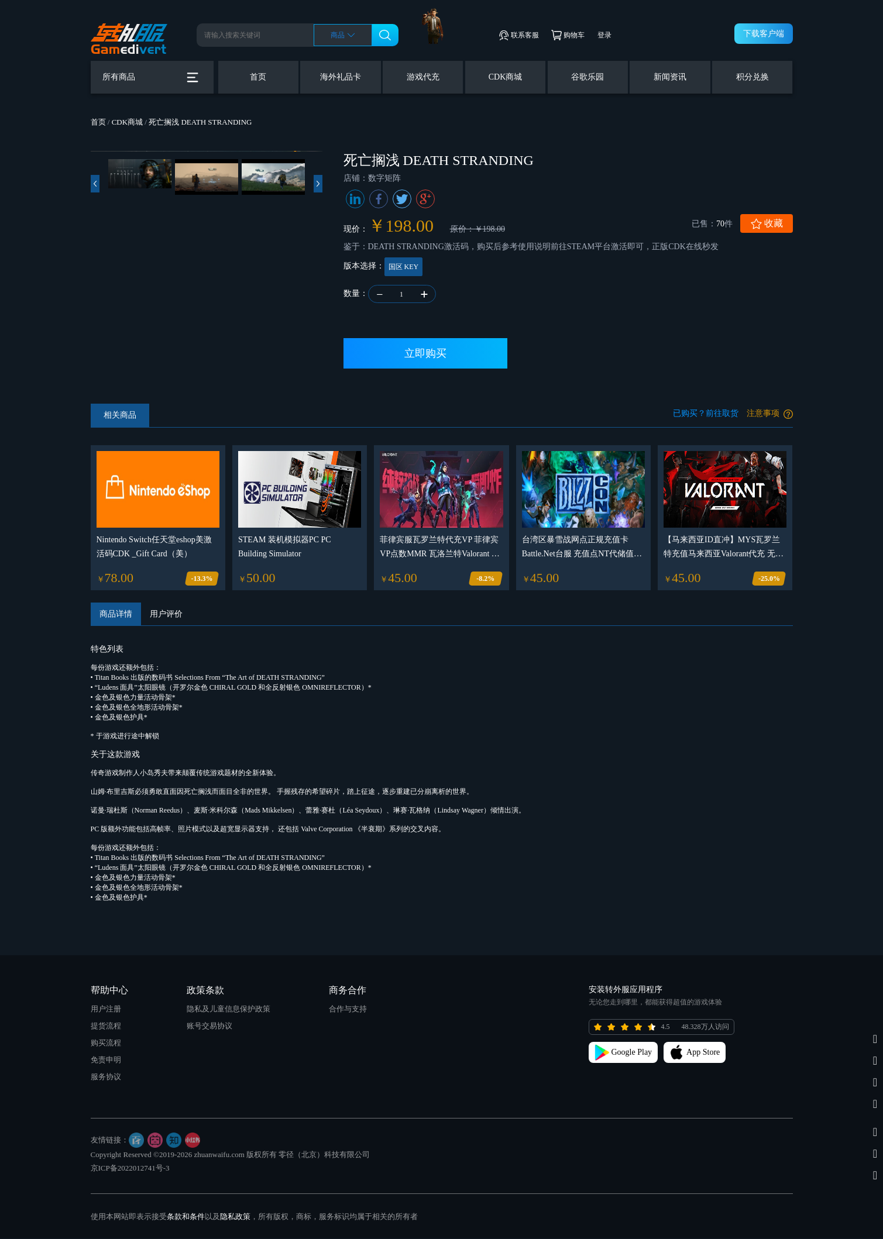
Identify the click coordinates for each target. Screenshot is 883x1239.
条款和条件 (186, 1217)
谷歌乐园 (587, 77)
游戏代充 (423, 77)
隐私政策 (235, 1217)
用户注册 (106, 1009)
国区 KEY (404, 267)
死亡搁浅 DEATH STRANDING (200, 122)
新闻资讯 (670, 77)
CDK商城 (506, 77)
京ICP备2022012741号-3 (130, 1168)
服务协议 (106, 1077)
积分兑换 (752, 77)
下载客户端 (763, 33)
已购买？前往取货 (705, 413)
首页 (258, 77)
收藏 (766, 224)
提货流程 (106, 1026)
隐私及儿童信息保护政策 (228, 1009)
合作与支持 (348, 1009)
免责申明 (106, 1060)
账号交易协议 (209, 1026)
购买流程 (106, 1043)
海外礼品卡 (340, 77)
